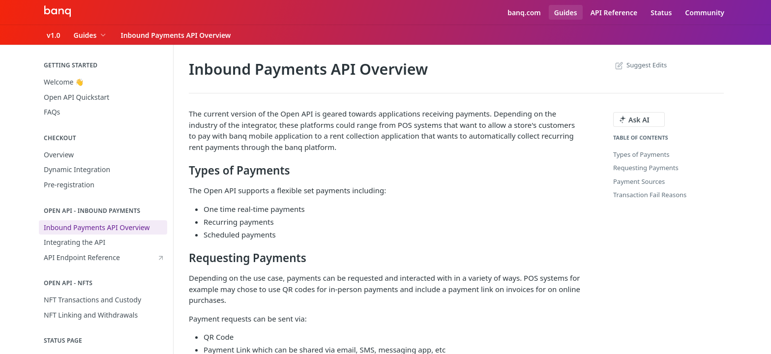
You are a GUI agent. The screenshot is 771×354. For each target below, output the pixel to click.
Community (704, 12)
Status (661, 12)
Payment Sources (639, 181)
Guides (565, 12)
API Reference (614, 12)
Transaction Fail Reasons (649, 194)
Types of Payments (641, 154)
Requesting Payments (646, 167)
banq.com (524, 12)
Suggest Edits (640, 64)
